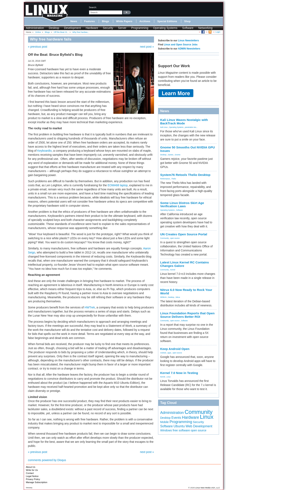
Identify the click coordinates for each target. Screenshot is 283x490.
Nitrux (178, 297)
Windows (166, 430)
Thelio (173, 179)
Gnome (177, 155)
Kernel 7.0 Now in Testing (179, 373)
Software (187, 28)
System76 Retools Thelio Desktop (185, 174)
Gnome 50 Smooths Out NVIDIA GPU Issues (187, 149)
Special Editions (167, 21)
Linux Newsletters (188, 40)
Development (72, 28)
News (73, 21)
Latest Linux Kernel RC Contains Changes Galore (184, 264)
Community (164, 238)
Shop (187, 21)
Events (176, 417)
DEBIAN (163, 297)
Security (108, 28)
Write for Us (32, 470)
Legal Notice (32, 476)
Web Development (199, 426)
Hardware (92, 28)
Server (122, 28)
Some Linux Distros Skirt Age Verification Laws (182, 204)
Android (163, 353)
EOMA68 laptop (118, 185)
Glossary (29, 488)
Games (170, 155)
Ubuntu (179, 426)
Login (218, 32)
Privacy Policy (33, 479)
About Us (30, 467)
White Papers (124, 21)
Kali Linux (164, 127)
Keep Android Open (175, 349)
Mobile (164, 422)
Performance (165, 179)
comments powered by (47, 460)
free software (181, 430)
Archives (144, 21)
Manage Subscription (36, 482)
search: (93, 7)
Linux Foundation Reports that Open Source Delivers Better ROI (187, 314)
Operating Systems (165, 28)
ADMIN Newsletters (189, 48)
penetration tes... (191, 127)
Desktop (54, 28)
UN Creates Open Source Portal (183, 234)
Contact (30, 473)
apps (169, 353)
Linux (169, 377)
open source (175, 238)
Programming (139, 28)
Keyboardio (44, 150)
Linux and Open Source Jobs (180, 44)
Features (89, 21)
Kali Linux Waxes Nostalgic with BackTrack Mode (184, 121)
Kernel (172, 270)
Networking (205, 28)
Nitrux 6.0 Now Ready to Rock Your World (186, 291)
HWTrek (90, 307)
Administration (35, 28)
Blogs (105, 21)
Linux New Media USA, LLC (207, 488)
